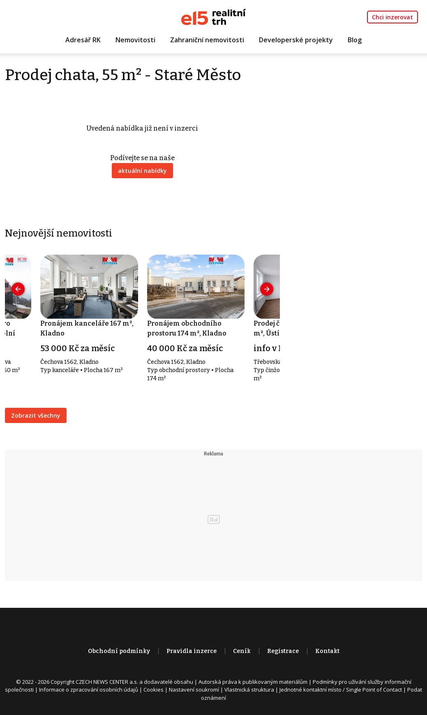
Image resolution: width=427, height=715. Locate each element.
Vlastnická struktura (249, 689)
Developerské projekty (296, 39)
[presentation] (18, 289)
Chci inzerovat (392, 17)
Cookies (153, 689)
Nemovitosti (135, 39)
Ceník (242, 651)
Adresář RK (83, 39)
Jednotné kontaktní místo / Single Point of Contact (340, 689)
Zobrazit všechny (35, 415)
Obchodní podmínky (119, 651)
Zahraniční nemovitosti (207, 39)
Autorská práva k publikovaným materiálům (252, 681)
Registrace (283, 651)
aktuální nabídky (142, 171)
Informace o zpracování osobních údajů (88, 689)
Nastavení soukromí (194, 689)
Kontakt (327, 651)
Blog (355, 39)
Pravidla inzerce (191, 651)
